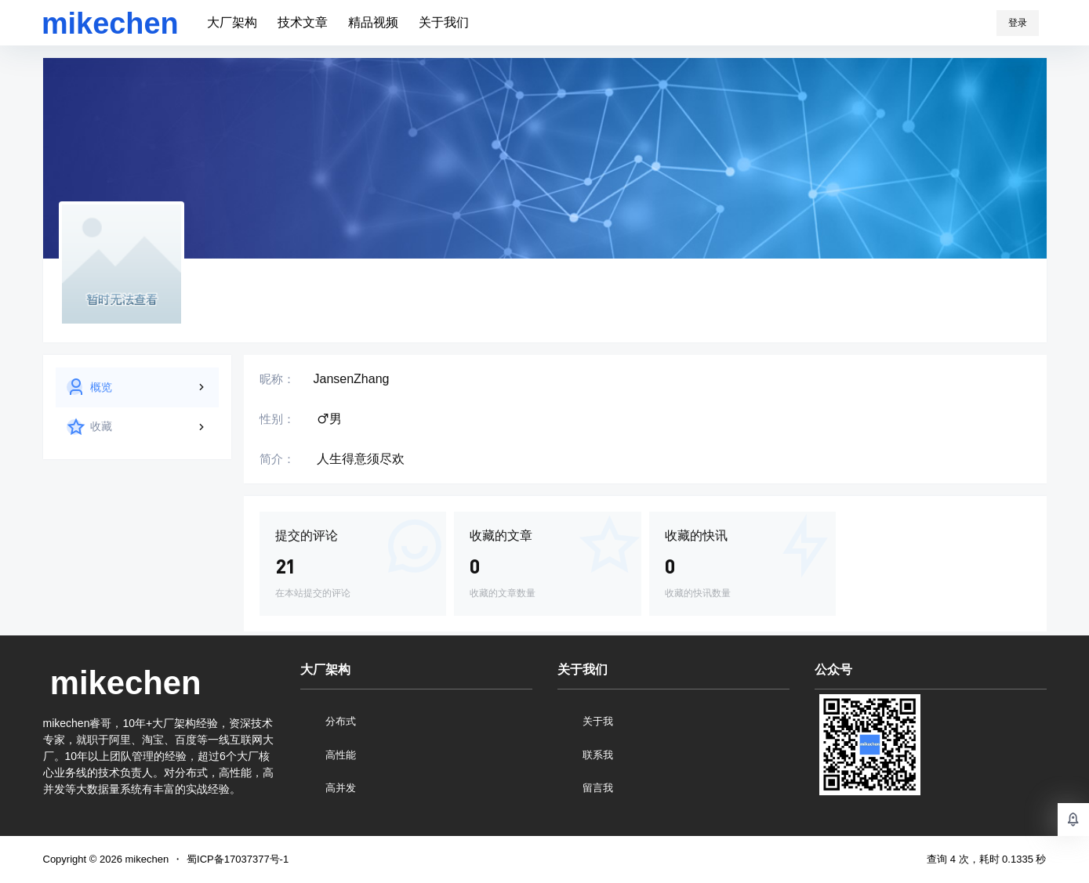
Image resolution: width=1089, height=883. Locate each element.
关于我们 (444, 22)
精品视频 (373, 22)
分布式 (340, 721)
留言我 (598, 788)
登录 (1017, 22)
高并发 (340, 788)
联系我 (598, 755)
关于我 (598, 721)
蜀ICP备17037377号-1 (238, 859)
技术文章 (303, 22)
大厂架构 (232, 22)
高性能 (340, 755)
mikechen (145, 859)
